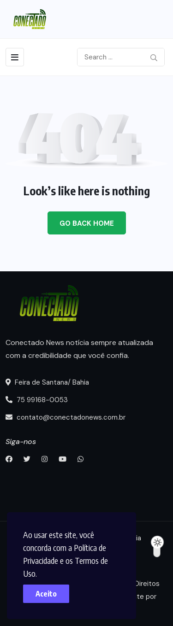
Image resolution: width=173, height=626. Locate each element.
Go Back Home (87, 223)
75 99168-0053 (37, 399)
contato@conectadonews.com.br (65, 417)
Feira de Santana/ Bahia (47, 382)
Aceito (46, 593)
